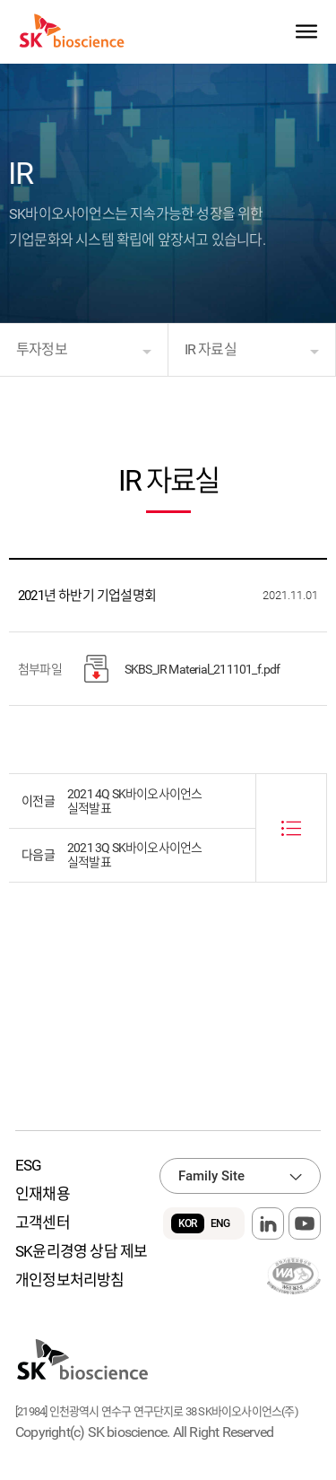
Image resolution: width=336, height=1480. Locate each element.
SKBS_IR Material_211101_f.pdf (182, 669)
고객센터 (42, 1223)
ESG (28, 1165)
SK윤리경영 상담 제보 (81, 1251)
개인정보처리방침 (70, 1280)
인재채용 (42, 1194)
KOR (187, 1223)
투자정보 (41, 349)
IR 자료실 (211, 349)
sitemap (306, 31)
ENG (220, 1223)
